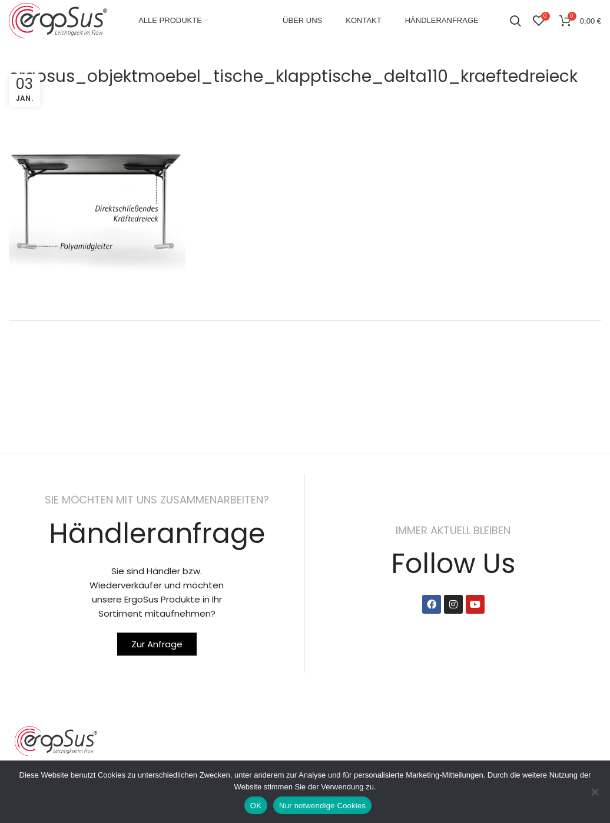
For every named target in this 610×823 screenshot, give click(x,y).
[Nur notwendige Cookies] (595, 792)
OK (255, 805)
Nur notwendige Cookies (322, 805)
